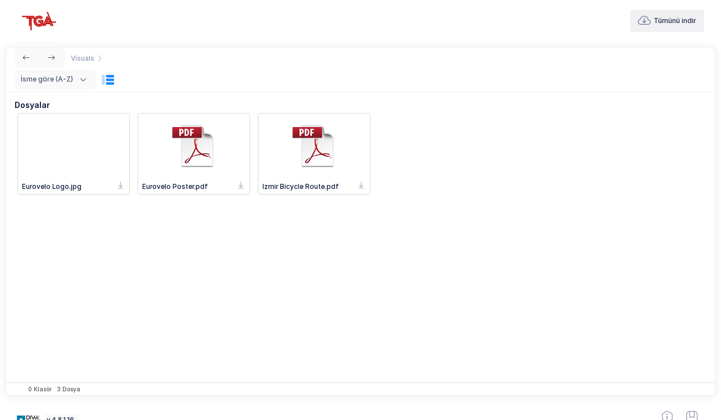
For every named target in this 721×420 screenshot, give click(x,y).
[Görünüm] (108, 79)
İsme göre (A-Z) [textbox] (47, 79)
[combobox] (55, 79)
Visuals (83, 58)
